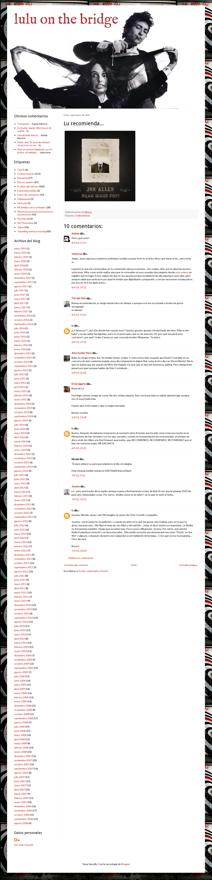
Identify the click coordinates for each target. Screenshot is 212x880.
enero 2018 (20, 273)
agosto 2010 (21, 621)
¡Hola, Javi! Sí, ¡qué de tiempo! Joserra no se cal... (33, 144)
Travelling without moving (31, 231)
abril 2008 (19, 739)
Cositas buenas (82, 215)
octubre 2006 (21, 814)
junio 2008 (20, 730)
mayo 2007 (20, 785)
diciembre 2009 (22, 655)
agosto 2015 (21, 370)
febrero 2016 (21, 345)
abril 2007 (19, 789)
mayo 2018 (20, 261)
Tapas (20, 227)
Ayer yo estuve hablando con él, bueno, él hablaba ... (34, 151)
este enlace (181, 272)
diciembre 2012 (22, 504)
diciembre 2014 (22, 403)
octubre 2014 (21, 412)
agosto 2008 (21, 722)
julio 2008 (19, 726)
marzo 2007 (20, 793)
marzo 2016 (20, 340)
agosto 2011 (21, 571)
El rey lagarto (79, 383)
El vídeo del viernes (27, 186)
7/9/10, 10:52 (79, 499)
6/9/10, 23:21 (79, 448)
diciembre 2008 (22, 705)
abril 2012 (19, 537)
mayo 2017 (20, 298)
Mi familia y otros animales (31, 207)
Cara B (21, 169)
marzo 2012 (20, 542)
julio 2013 (19, 474)
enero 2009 (20, 701)
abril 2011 (19, 588)
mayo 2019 (20, 248)
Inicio (134, 564)
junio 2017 (20, 294)
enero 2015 (20, 399)
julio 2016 (19, 328)
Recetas (21, 218)
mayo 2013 (20, 483)
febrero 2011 (21, 596)
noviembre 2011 (23, 558)
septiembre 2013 (23, 466)
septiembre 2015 (23, 365)
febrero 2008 (21, 747)
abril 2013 (19, 487)
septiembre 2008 (23, 718)
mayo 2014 (20, 432)
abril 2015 (19, 386)
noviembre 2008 (23, 709)
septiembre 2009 (23, 667)
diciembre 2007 (22, 756)
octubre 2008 (21, 714)
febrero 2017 (21, 311)
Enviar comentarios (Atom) (93, 570)
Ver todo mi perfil (23, 844)
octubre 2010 (21, 613)
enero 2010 (20, 651)
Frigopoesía (23, 198)
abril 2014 (19, 437)
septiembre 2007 (23, 768)
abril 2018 (19, 265)
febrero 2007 (21, 797)
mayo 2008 (20, 735)
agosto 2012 (21, 521)
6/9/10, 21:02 (79, 372)
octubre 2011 (21, 563)
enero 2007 (20, 802)
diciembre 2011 (22, 554)
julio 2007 (19, 776)
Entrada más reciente (76, 564)
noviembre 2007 (23, 760)
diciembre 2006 (22, 806)
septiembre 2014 (23, 416)
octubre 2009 (21, 663)
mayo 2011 (20, 583)
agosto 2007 (21, 772)
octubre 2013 (21, 462)
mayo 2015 (20, 382)
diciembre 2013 (22, 453)
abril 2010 (19, 638)
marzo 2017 (20, 307)
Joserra (76, 486)
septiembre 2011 (23, 567)
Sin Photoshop (25, 222)
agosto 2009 (21, 672)
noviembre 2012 (23, 508)
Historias (22, 203)
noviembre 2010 (23, 609)
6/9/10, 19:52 (79, 342)
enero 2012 (20, 550)
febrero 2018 (21, 269)
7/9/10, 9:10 (78, 475)
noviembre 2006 (23, 810)
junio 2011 (20, 579)
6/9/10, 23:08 (79, 417)
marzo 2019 (20, 252)
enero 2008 (20, 751)
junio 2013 (20, 479)
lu (72, 325)
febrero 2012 (21, 546)
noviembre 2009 (23, 659)
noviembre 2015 (23, 357)
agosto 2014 (21, 420)
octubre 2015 (21, 361)
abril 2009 (19, 688)
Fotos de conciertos (28, 194)
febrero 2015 (21, 395)
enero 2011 (20, 600)
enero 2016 (20, 349)
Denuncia (22, 177)
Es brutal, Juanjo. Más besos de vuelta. (34, 129)
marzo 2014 (20, 441)
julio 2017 (19, 290)
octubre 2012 (21, 512)
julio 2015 (19, 374)
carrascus (77, 253)
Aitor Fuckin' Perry (82, 352)
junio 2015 (20, 378)
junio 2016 (20, 332)
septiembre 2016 (23, 324)
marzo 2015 (20, 391)
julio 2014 (19, 424)
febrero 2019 (21, 256)
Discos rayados (25, 182)
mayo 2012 (20, 533)
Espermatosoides (27, 190)
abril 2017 (19, 303)
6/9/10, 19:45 (79, 314)
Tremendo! (23, 123)
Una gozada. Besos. (28, 135)
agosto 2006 (21, 823)
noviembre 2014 (23, 407)
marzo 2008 (20, 743)
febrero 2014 (21, 445)
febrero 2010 (21, 646)
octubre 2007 (21, 764)
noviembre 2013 (23, 458)
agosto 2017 (21, 286)
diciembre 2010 (22, 604)
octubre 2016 (21, 319)
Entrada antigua (188, 564)
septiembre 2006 (23, 818)
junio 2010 (20, 630)
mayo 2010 (20, 634)
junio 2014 (20, 428)
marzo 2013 (20, 491)
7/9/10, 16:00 (79, 550)
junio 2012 (20, 529)
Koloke (75, 233)
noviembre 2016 (23, 315)
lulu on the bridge (66, 20)
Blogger (125, 864)
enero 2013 (20, 500)
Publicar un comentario (80, 557)
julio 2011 (19, 575)
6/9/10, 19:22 (79, 287)
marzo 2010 (20, 642)
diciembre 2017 (22, 277)
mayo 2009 (20, 684)
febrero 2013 (21, 495)
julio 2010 (19, 625)
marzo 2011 (20, 592)
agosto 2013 (21, 470)
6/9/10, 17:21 (79, 242)
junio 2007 (20, 781)
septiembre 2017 (23, 282)
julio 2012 (19, 525)
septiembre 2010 (23, 617)
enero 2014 (20, 449)
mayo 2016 (20, 336)
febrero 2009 (21, 697)
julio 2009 (19, 676)
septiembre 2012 (23, 516)
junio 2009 (20, 680)
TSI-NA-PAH (79, 298)
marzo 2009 (20, 693)
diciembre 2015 (22, 353)
